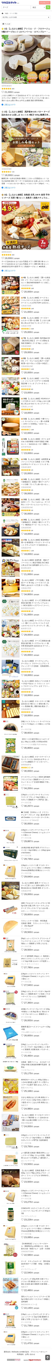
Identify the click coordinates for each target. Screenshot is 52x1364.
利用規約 (20, 1354)
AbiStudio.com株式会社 (20, 1352)
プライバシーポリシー (38, 1352)
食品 (6, 13)
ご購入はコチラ (9, 105)
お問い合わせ (30, 1354)
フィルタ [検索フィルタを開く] (6, 24)
